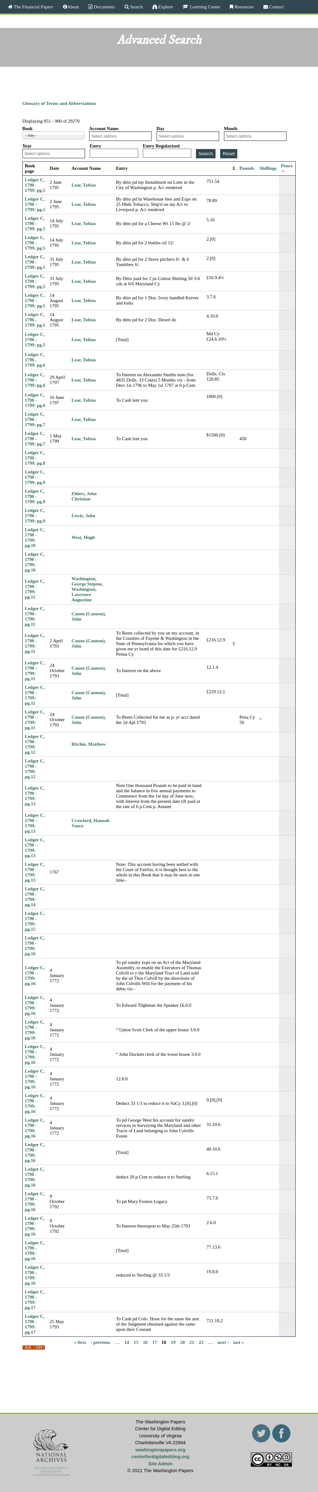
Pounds (246, 168)
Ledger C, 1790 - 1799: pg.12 (35, 744)
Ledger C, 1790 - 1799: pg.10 (35, 537)
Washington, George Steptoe (86, 581)
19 (173, 1342)
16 (145, 1342)
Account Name (104, 128)
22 (201, 1342)
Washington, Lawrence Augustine (83, 594)
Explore (165, 6)
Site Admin (160, 1463)
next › (223, 1342)
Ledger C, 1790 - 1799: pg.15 (35, 921)
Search (136, 6)
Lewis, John (83, 515)
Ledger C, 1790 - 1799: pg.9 (35, 477)
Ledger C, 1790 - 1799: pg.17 (35, 1299)
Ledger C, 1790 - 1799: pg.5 (35, 185)
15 (136, 1342)
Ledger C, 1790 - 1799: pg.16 (35, 945)
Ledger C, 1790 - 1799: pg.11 (35, 589)
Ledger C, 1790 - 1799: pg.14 (35, 896)
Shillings (268, 168)
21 (191, 1342)
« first (80, 1342)
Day (161, 128)
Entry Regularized (161, 145)
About (73, 6)
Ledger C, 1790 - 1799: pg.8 (35, 458)
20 (182, 1342)
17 (154, 1342)
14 (126, 1342)
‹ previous (100, 1342)
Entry (96, 145)
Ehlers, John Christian (84, 496)
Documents (104, 6)
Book (27, 128)
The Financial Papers (32, 6)
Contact (276, 6)
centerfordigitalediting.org (160, 1456)
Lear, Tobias (83, 185)
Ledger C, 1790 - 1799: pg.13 (35, 823)
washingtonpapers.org (160, 1449)
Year (27, 145)
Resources (243, 6)
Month (230, 128)
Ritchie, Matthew (88, 744)
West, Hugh (83, 537)
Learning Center (204, 6)
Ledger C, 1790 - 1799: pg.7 (35, 419)
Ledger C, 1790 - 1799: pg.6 (35, 360)
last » (238, 1342)
